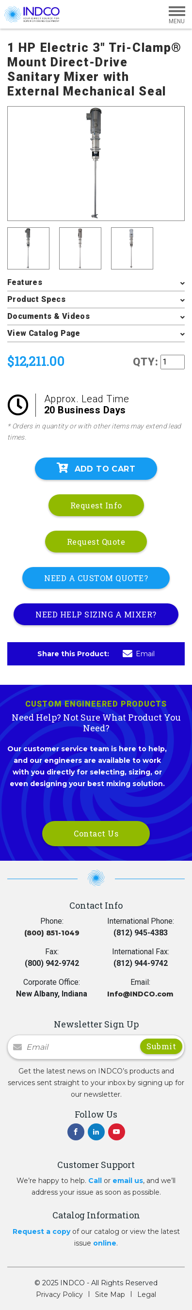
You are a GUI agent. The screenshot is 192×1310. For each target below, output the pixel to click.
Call (95, 1180)
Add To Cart (96, 468)
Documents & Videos (48, 316)
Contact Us (96, 833)
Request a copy (41, 1231)
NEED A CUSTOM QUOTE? (96, 578)
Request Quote (96, 542)
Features (24, 282)
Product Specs (36, 299)
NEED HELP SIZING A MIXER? (96, 614)
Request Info (96, 505)
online (104, 1243)
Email (139, 653)
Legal (146, 1294)
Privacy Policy (59, 1294)
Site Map (110, 1294)
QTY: (146, 362)
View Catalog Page (43, 333)
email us (127, 1180)
